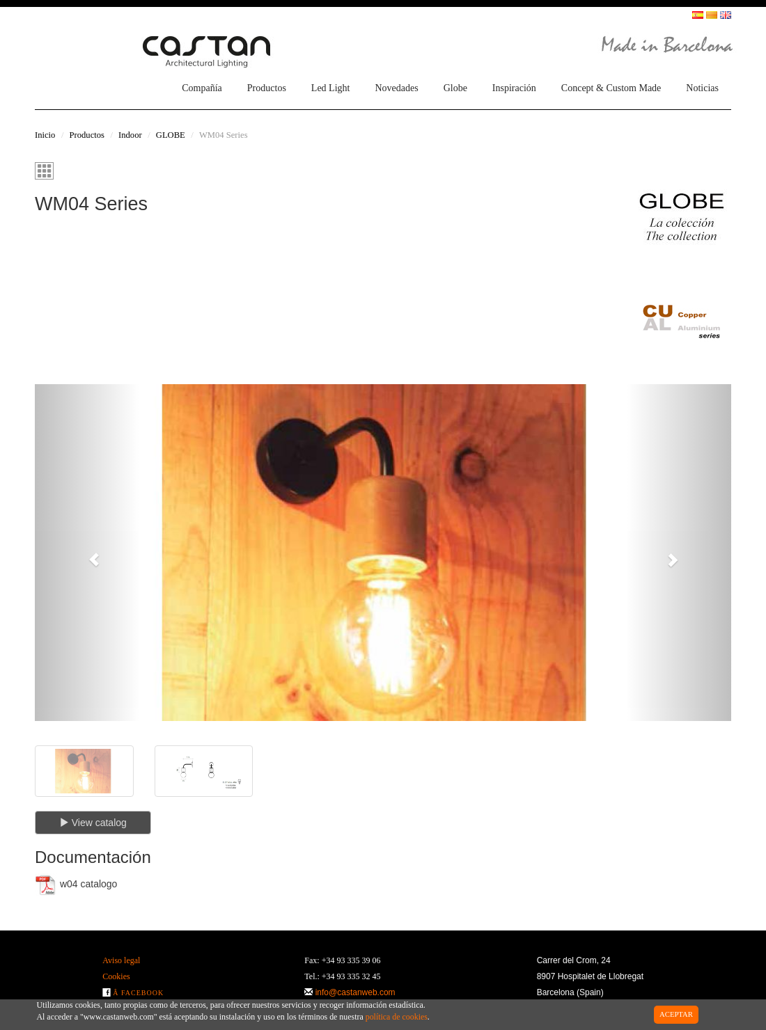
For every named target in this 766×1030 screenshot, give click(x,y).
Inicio (45, 135)
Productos (266, 88)
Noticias (702, 88)
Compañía (202, 88)
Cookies (116, 976)
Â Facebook (138, 993)
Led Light (330, 88)
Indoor (130, 135)
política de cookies (397, 1017)
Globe (455, 88)
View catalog (93, 822)
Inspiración (514, 88)
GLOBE (170, 135)
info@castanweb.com (355, 992)
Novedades (396, 88)
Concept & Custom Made (611, 88)
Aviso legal (121, 960)
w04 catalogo (76, 884)
